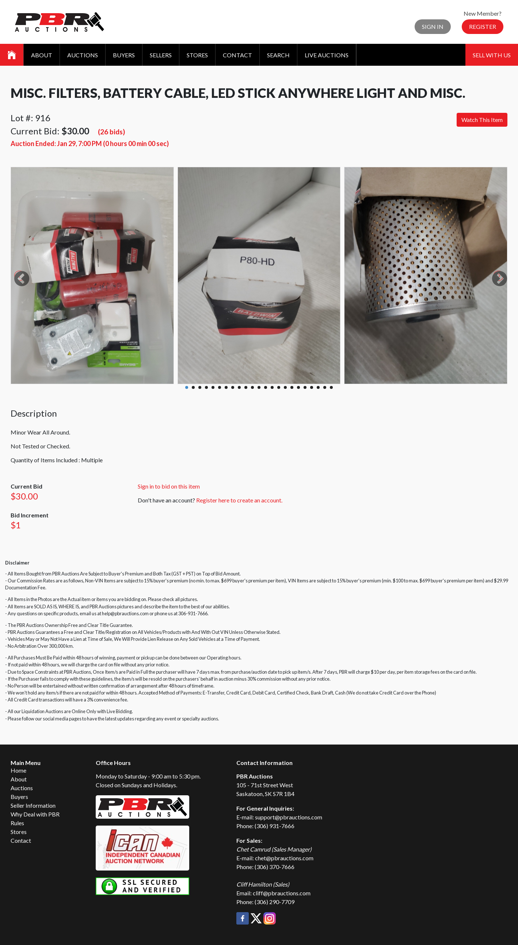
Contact (237, 54)
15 (278, 387)
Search (278, 54)
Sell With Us (492, 54)
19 (305, 387)
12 (259, 387)
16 (285, 387)
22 (324, 387)
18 (298, 387)
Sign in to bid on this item (169, 486)
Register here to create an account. (239, 500)
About (41, 54)
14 (272, 387)
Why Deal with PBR (35, 814)
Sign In (432, 26)
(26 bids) (111, 131)
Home (18, 770)
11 (252, 387)
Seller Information (33, 805)
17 (291, 387)
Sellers (161, 54)
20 (311, 387)
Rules (17, 822)
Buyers (124, 54)
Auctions (82, 54)
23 (331, 387)
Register (482, 26)
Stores (197, 54)
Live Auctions (326, 54)
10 (245, 387)
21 (318, 387)
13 (265, 387)
